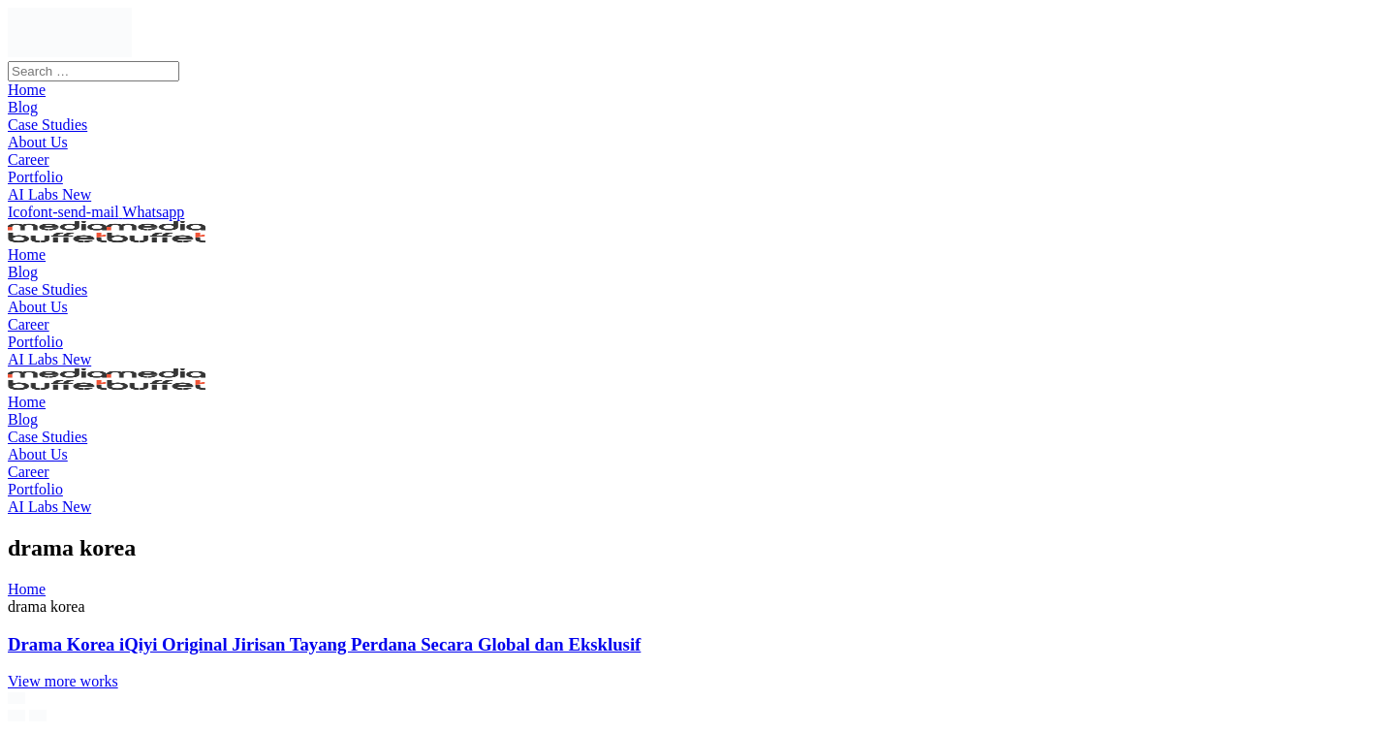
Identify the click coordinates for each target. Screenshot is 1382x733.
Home (27, 589)
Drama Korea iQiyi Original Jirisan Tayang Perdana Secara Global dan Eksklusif (324, 644)
